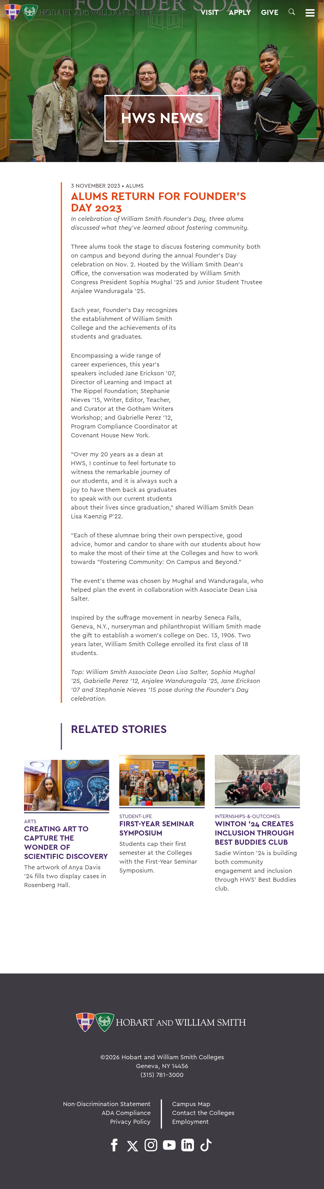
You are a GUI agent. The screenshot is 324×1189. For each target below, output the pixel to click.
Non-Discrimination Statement (107, 1104)
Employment (190, 1121)
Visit (210, 12)
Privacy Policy (130, 1121)
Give (269, 12)
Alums (135, 185)
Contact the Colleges (203, 1113)
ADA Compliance (126, 1113)
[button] (292, 12)
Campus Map (191, 1104)
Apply (240, 12)
